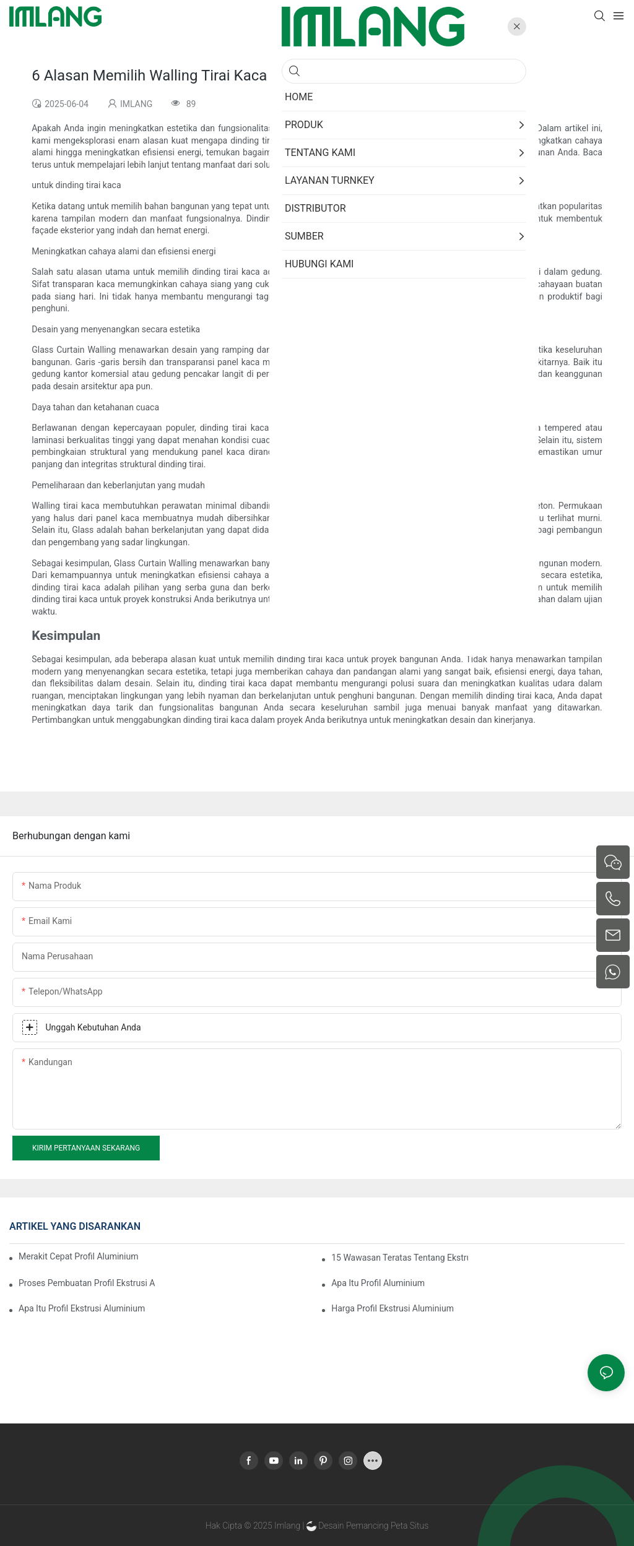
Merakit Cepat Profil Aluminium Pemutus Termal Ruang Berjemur (78, 1256)
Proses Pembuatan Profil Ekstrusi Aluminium (87, 1283)
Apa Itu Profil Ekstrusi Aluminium (82, 1308)
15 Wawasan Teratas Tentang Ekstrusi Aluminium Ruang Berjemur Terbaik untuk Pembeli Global (399, 1258)
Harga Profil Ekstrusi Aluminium (392, 1308)
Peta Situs (409, 1526)
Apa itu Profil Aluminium (378, 1283)
